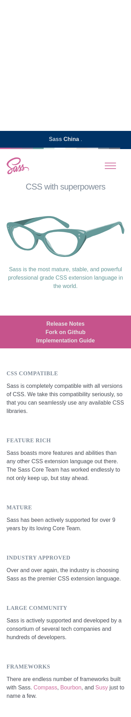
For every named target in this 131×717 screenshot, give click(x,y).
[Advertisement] (65, 65)
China (72, 139)
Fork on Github (65, 332)
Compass (45, 687)
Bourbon (71, 687)
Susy (101, 687)
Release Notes (65, 324)
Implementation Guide (65, 340)
